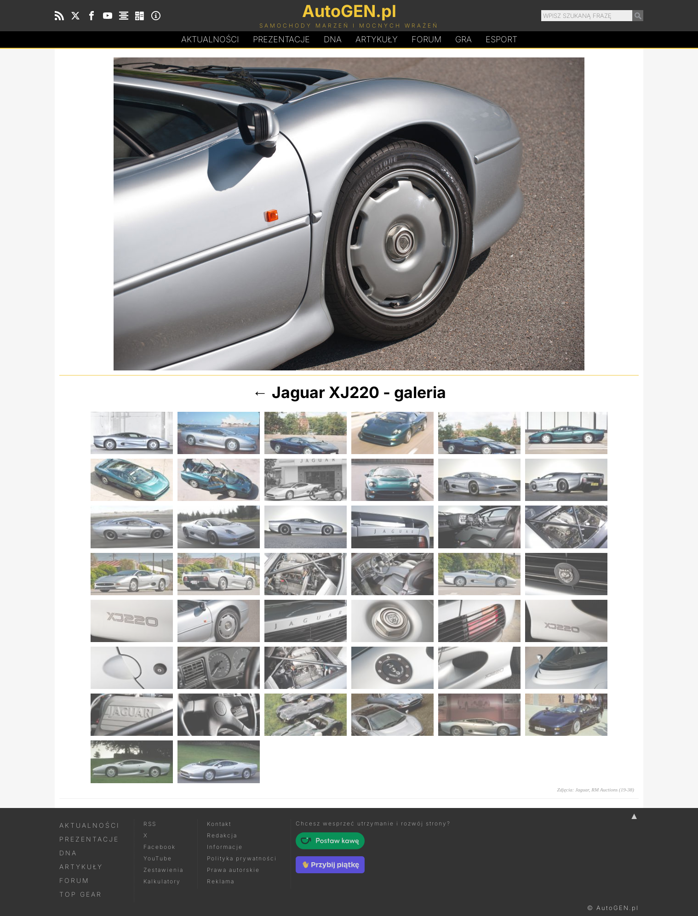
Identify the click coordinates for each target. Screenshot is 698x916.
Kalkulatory (162, 881)
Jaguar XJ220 (325, 392)
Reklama (221, 881)
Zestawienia (163, 869)
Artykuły (376, 39)
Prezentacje (281, 39)
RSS (149, 823)
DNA (68, 853)
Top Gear (80, 894)
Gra (463, 39)
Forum (426, 39)
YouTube (157, 858)
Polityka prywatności (242, 858)
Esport (501, 39)
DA (333, 39)
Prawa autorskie (233, 869)
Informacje (225, 846)
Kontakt (219, 823)
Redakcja (222, 835)
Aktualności (210, 39)
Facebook (159, 846)
